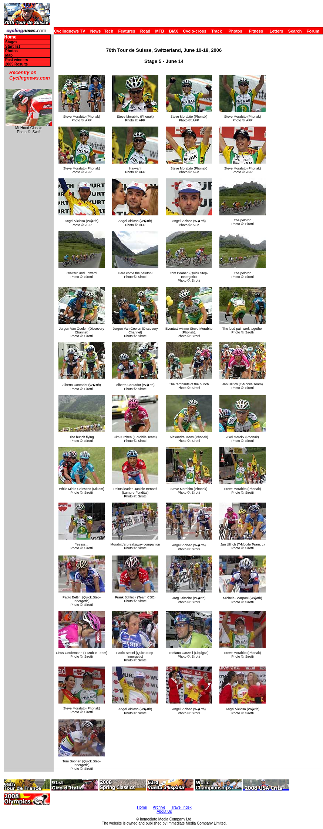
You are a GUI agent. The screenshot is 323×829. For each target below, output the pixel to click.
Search (295, 31)
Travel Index (181, 807)
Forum (313, 31)
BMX (173, 31)
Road (145, 31)
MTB (159, 31)
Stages (11, 42)
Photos (235, 31)
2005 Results (16, 64)
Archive (159, 807)
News (95, 31)
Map (9, 55)
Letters (276, 31)
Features (126, 31)
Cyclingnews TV (69, 31)
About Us (164, 811)
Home (10, 37)
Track (216, 31)
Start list (12, 46)
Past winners (16, 60)
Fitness (256, 31)
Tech (108, 31)
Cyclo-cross (194, 31)
